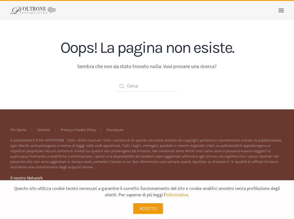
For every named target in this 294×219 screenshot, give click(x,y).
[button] (281, 10)
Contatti (43, 129)
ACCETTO (148, 208)
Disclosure (114, 129)
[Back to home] (33, 10)
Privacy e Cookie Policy (78, 129)
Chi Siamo (18, 129)
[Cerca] (147, 86)
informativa (177, 195)
